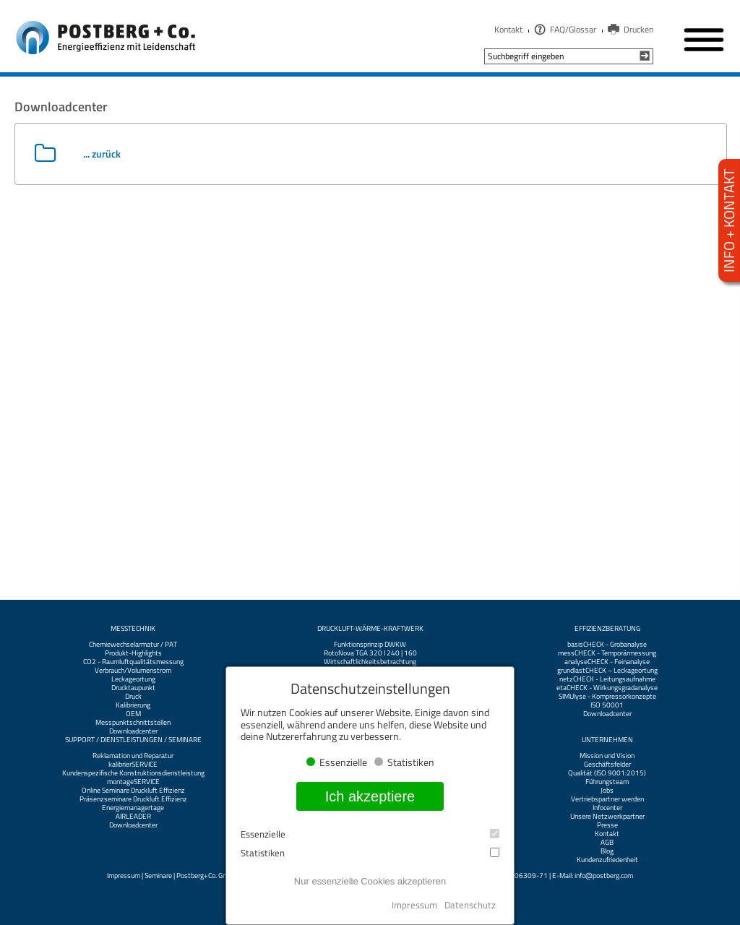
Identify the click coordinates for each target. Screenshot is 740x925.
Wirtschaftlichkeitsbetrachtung (370, 662)
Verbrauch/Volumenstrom (133, 670)
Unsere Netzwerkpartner (607, 816)
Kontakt (508, 29)
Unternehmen (607, 740)
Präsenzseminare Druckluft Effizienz (133, 799)
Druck (133, 696)
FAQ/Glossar (573, 29)
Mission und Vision (607, 756)
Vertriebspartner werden (607, 799)
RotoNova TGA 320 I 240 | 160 (370, 653)
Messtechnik (133, 628)
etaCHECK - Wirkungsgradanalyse (607, 688)
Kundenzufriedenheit (607, 860)
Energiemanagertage (133, 808)
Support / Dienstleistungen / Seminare (133, 740)
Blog (607, 851)
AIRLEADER (133, 816)
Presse (607, 825)
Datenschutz (470, 905)
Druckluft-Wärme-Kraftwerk (370, 628)
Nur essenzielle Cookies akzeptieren (370, 881)
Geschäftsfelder (607, 764)
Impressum (123, 875)
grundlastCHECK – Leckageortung (607, 670)
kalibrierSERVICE (133, 764)
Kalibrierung (133, 705)
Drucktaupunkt (133, 688)
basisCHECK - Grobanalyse (607, 644)
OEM (133, 714)
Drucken (638, 29)
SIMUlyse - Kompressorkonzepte (607, 696)
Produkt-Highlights (133, 653)
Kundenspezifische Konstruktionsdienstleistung (133, 773)
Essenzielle (370, 834)
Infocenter (607, 808)
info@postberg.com (604, 875)
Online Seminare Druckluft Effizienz (133, 790)
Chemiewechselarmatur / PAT (133, 644)
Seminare (158, 875)
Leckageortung (133, 679)
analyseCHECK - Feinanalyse (607, 662)
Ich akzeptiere (370, 796)
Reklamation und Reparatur (132, 756)
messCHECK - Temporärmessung (607, 653)
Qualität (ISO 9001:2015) (607, 773)
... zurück (102, 153)
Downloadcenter (133, 731)
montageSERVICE (133, 782)
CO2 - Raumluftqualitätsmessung (133, 662)
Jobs (607, 790)
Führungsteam (607, 782)
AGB (607, 842)
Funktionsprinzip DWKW (370, 644)
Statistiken (370, 853)
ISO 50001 (607, 705)
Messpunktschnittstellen (133, 722)
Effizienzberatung (607, 628)
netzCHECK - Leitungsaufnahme (607, 679)
